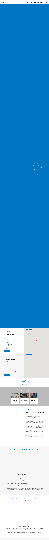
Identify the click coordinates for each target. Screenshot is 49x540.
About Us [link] (31, 2)
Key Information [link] (36, 2)
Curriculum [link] (42, 2)
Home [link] (28, 2)
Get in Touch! (7, 350)
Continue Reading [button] (15, 403)
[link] (22, 384)
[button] (46, 2)
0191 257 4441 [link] (6, 338)
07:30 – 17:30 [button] (8, 342)
